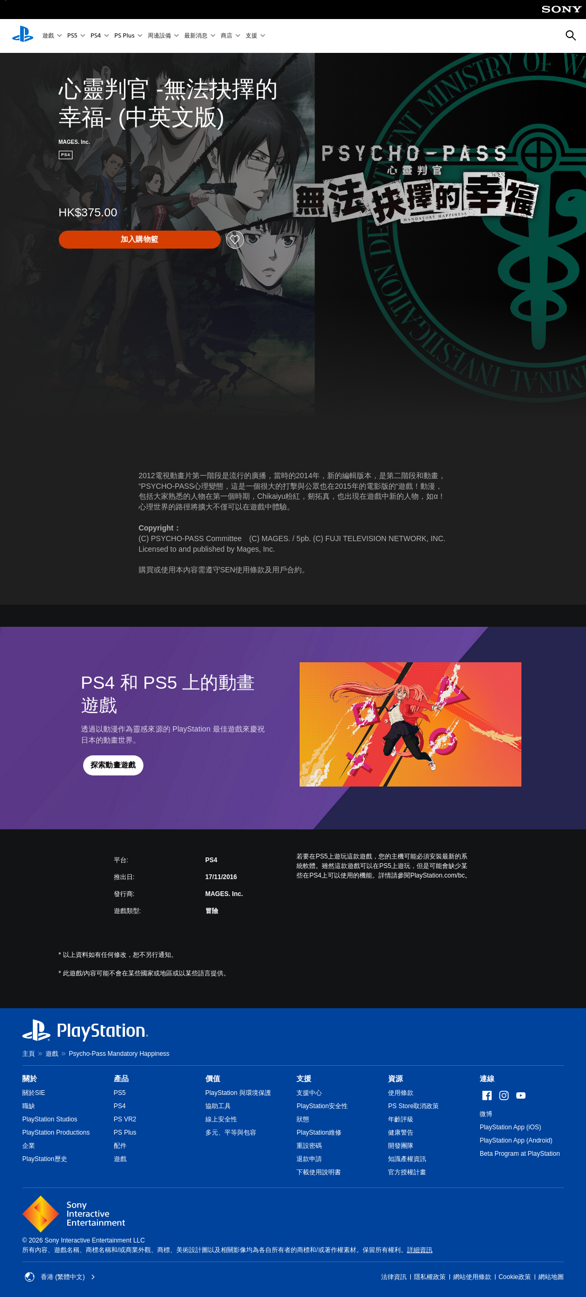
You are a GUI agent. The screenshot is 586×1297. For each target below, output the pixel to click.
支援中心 (309, 1093)
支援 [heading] (303, 1078)
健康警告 (400, 1132)
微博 (486, 1114)
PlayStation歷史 (44, 1159)
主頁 (28, 1053)
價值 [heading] (212, 1078)
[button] (113, 765)
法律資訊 (394, 1277)
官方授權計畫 (407, 1172)
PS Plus (124, 36)
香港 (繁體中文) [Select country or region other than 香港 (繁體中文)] (60, 1276)
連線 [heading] (487, 1078)
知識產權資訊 (407, 1159)
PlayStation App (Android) (516, 1140)
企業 (28, 1145)
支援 (251, 36)
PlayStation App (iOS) (510, 1127)
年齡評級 (400, 1119)
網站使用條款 (472, 1277)
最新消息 (196, 36)
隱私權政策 (430, 1277)
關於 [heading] (29, 1078)
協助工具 (218, 1106)
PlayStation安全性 (322, 1106)
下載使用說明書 (318, 1172)
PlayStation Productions (55, 1132)
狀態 (302, 1119)
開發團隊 (400, 1145)
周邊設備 (159, 36)
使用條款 (400, 1093)
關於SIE (33, 1093)
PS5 (72, 36)
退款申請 (309, 1159)
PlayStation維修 (318, 1132)
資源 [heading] (395, 1078)
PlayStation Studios (49, 1119)
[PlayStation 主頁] (23, 36)
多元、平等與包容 (230, 1132)
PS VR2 (125, 1119)
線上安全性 (221, 1119)
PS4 (96, 36)
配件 (120, 1145)
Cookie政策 (515, 1277)
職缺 (28, 1106)
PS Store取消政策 (413, 1106)
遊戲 (48, 36)
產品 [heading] (121, 1078)
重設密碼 (309, 1145)
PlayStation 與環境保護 (238, 1093)
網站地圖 (551, 1277)
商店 (226, 36)
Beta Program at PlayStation (520, 1153)
